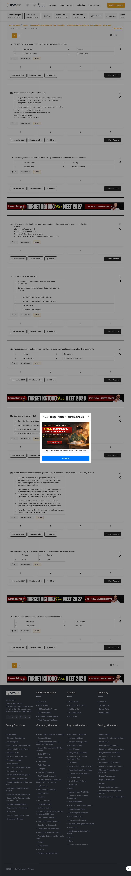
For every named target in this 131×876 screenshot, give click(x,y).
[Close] (88, 416)
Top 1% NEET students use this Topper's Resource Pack (65, 451)
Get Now (65, 458)
